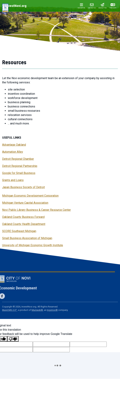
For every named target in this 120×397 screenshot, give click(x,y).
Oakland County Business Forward (23, 217)
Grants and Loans (13, 180)
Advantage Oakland (14, 144)
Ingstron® (52, 310)
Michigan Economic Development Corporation (30, 195)
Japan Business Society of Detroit (23, 187)
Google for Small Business (18, 173)
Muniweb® (37, 310)
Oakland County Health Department (23, 224)
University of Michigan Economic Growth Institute (32, 245)
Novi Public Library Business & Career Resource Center (36, 210)
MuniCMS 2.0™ (9, 310)
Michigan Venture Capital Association (25, 202)
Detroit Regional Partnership (19, 166)
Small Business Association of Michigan (27, 238)
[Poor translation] (13, 339)
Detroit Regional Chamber (18, 159)
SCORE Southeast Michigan (19, 231)
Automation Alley (12, 151)
